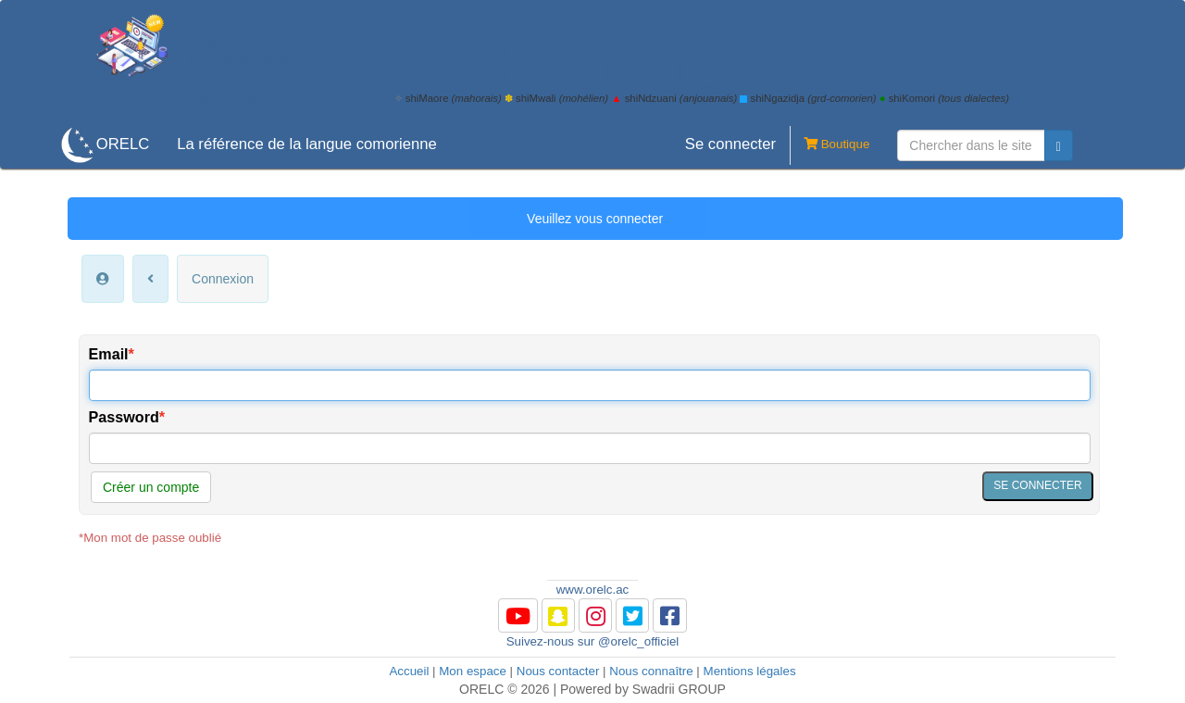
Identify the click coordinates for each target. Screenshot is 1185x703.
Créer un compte (151, 487)
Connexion (223, 278)
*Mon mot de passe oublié (150, 538)
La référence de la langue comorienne (307, 144)
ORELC (122, 144)
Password (124, 416)
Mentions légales (750, 671)
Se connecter (730, 144)
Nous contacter (558, 671)
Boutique (829, 145)
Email (109, 353)
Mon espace (472, 671)
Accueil (409, 671)
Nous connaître (650, 671)
